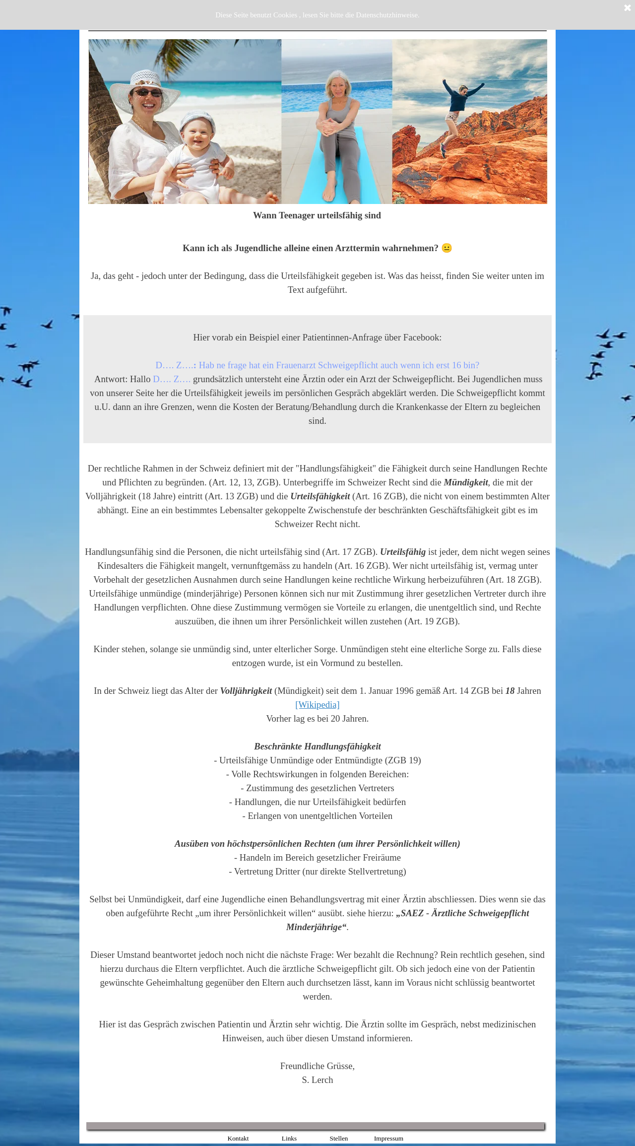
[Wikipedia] (317, 704)
